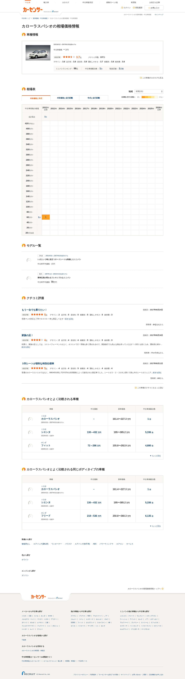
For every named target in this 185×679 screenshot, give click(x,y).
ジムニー (74, 619)
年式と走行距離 (94, 98)
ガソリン (25, 575)
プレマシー (134, 622)
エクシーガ (157, 626)
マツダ (39, 619)
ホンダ (43, 616)
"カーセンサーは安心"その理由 (108, 674)
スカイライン (101, 622)
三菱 (46, 622)
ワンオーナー (56, 544)
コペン (81, 619)
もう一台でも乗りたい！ (34, 310)
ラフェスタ (154, 622)
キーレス (129, 544)
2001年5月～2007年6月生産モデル (57, 256)
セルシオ (99, 619)
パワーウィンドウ (106, 544)
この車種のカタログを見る (153, 78)
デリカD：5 (135, 629)
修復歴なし (26, 544)
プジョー (40, 629)
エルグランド (90, 622)
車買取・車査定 (70, 661)
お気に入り (155, 8)
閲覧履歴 (138, 8)
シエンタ (123, 616)
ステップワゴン (151, 616)
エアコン (119, 544)
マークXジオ (145, 629)
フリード (131, 616)
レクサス (40, 622)
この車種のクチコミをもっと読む (150, 388)
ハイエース (81, 626)
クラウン (74, 616)
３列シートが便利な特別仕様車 (38, 363)
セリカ (73, 626)
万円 (94, 432)
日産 (30, 616)
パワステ (68, 544)
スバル (36, 616)
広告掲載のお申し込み (156, 674)
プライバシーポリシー (80, 674)
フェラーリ (41, 626)
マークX (90, 626)
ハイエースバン (146, 626)
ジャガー (24, 629)
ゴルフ (106, 619)
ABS (94, 544)
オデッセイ (154, 619)
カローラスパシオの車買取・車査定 (33, 650)
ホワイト (25, 560)
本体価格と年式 (36, 98)
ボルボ (32, 622)
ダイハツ (24, 622)
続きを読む (69, 319)
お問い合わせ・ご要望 (139, 674)
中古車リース (82, 661)
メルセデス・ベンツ (28, 619)
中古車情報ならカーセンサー (31, 661)
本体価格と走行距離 (65, 98)
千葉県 (24, 640)
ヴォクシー (140, 616)
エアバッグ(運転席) (40, 544)
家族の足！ (27, 335)
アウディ (54, 619)
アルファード (97, 616)
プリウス (82, 616)
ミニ (48, 626)
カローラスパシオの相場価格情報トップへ (144, 589)
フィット (80, 622)
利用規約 (93, 674)
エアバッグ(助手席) (82, 544)
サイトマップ (159, 14)
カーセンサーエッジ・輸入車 (53, 661)
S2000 (73, 622)
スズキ (46, 619)
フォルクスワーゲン (28, 626)
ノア (105, 616)
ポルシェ (55, 626)
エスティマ (89, 619)
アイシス (133, 619)
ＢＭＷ (50, 616)
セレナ (103, 626)
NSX (89, 616)
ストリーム (144, 622)
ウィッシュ (123, 619)
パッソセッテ (134, 626)
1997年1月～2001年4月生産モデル (56, 274)
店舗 (121, 69)
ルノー (32, 629)
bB (109, 622)
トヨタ (24, 616)
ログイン (127, 8)
